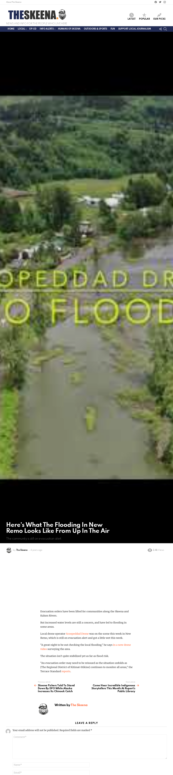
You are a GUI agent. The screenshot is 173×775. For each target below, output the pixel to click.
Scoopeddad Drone (77, 633)
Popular (144, 16)
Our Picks (159, 16)
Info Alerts (47, 29)
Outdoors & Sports (95, 29)
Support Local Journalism (134, 29)
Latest (132, 16)
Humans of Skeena (69, 29)
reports (66, 671)
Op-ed (32, 29)
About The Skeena (13, 2)
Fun (112, 29)
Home (11, 29)
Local (21, 29)
